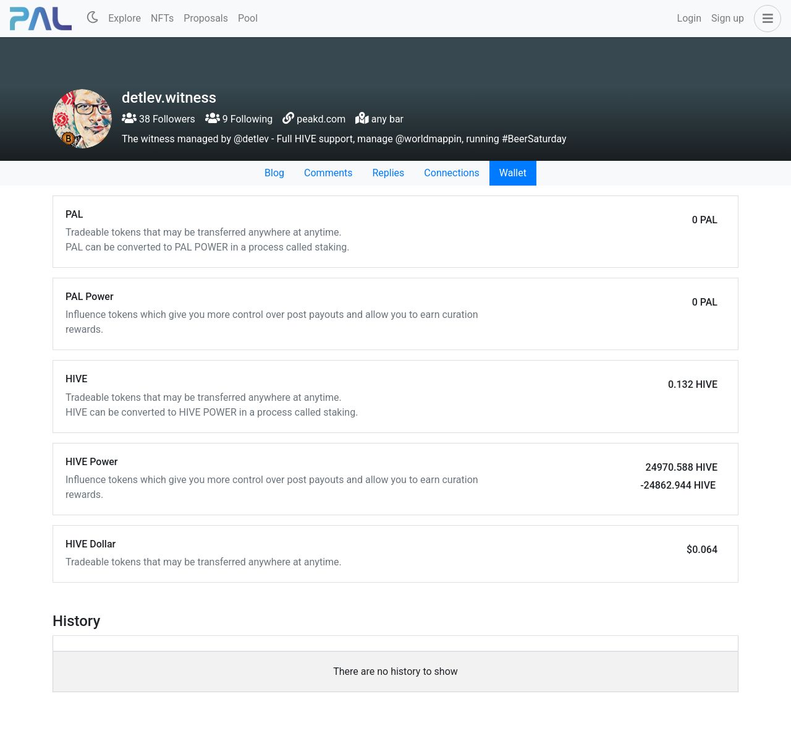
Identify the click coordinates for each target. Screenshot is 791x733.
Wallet (513, 173)
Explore (124, 18)
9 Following (239, 119)
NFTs (162, 18)
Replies (388, 173)
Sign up (727, 18)
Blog (274, 173)
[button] (765, 18)
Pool (248, 18)
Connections (451, 173)
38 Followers (158, 119)
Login (689, 18)
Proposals (206, 18)
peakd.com (321, 119)
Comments (328, 173)
